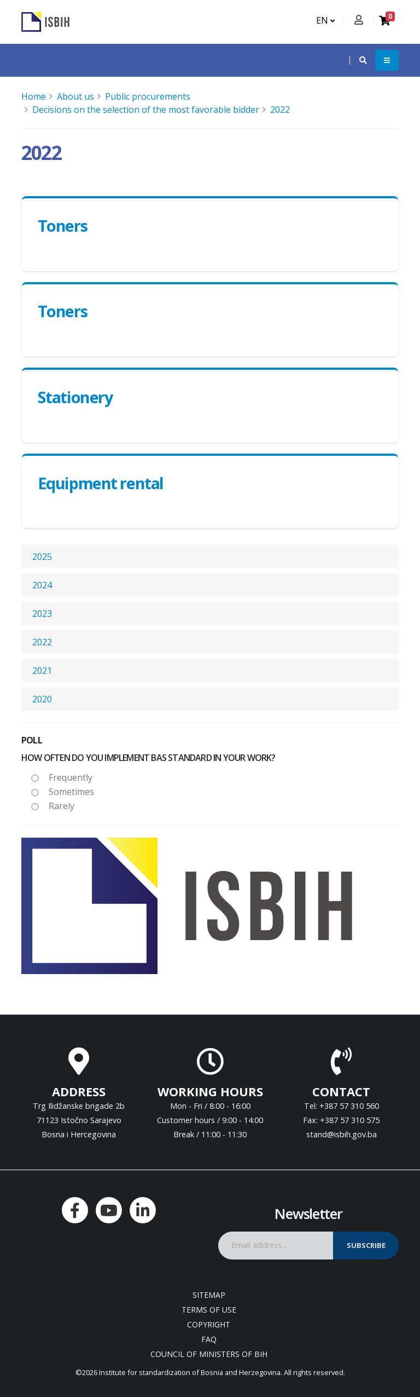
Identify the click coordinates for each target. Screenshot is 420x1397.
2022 (280, 110)
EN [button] (325, 20)
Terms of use (209, 1309)
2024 (42, 585)
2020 (42, 699)
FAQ (209, 1339)
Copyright (208, 1324)
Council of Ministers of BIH (208, 1354)
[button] (358, 60)
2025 (42, 557)
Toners (62, 225)
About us (75, 96)
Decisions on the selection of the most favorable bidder (145, 110)
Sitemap (208, 1295)
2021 (42, 671)
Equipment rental (101, 483)
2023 (42, 614)
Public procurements (147, 96)
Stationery (75, 397)
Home (33, 96)
